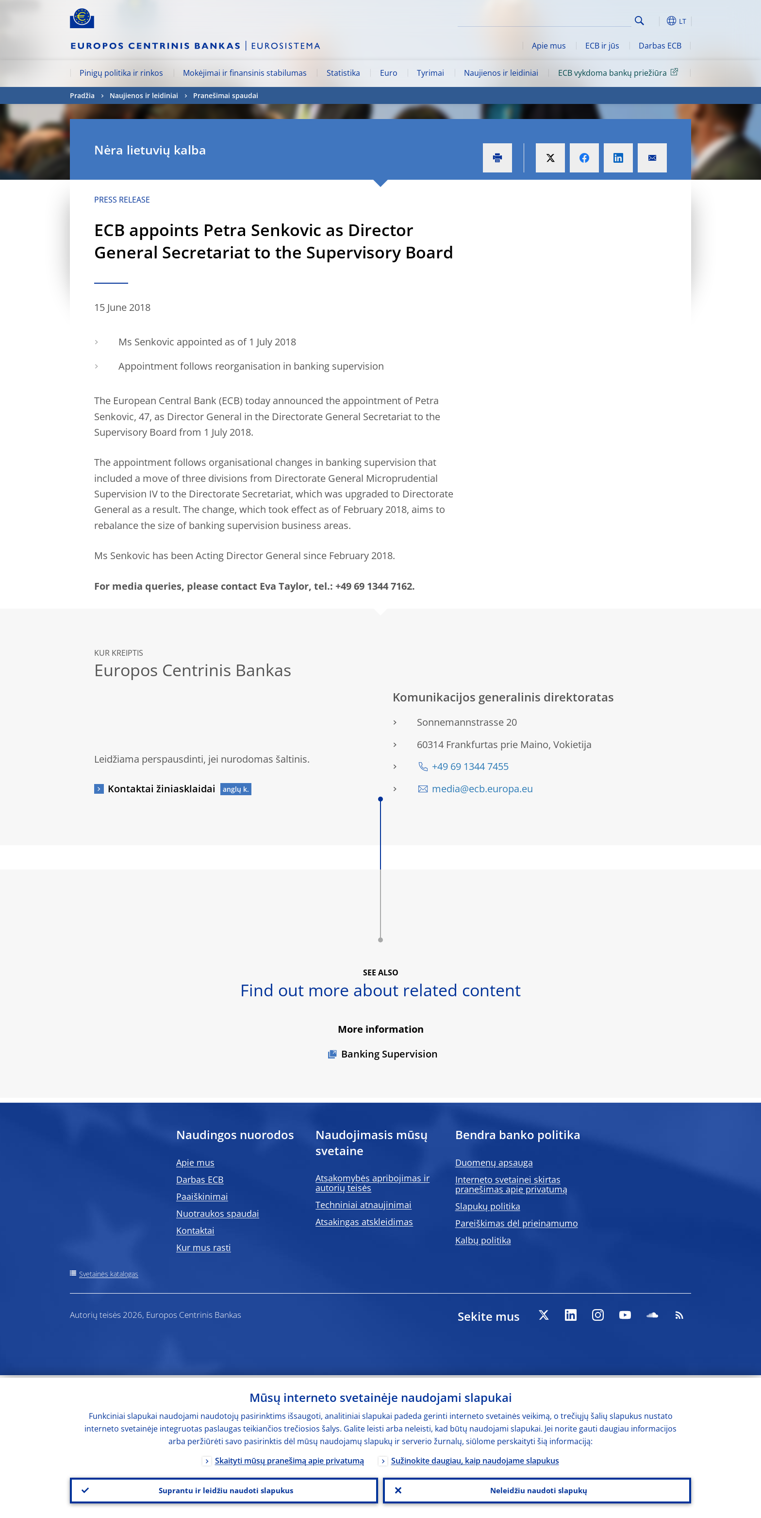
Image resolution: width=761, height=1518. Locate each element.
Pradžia (82, 95)
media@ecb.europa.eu (482, 788)
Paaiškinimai (202, 1196)
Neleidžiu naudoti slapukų (537, 1489)
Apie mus (549, 45)
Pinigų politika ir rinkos (121, 73)
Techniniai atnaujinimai (363, 1205)
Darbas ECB (660, 45)
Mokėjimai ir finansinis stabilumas (245, 73)
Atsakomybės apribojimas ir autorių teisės (372, 1183)
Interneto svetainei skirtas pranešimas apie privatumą (511, 1184)
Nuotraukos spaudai (217, 1213)
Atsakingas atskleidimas (364, 1222)
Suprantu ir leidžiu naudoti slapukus (224, 1489)
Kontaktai (195, 1230)
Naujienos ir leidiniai (501, 73)
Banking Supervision (389, 1053)
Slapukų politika (487, 1206)
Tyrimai (430, 73)
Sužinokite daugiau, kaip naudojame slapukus (475, 1458)
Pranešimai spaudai (225, 95)
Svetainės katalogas (108, 1274)
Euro (388, 73)
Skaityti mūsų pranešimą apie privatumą (289, 1458)
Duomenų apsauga (494, 1162)
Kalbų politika (483, 1240)
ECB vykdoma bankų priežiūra (619, 72)
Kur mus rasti (203, 1247)
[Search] (582, 19)
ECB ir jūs (602, 45)
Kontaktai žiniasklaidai (161, 788)
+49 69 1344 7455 (470, 766)
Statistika (343, 73)
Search (639, 20)
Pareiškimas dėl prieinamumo (516, 1223)
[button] (657, 21)
